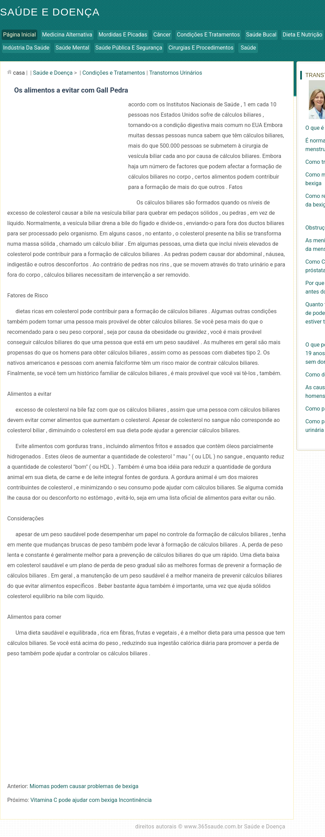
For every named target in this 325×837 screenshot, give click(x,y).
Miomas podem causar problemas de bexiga (84, 786)
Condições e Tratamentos (208, 34)
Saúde (248, 47)
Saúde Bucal (261, 34)
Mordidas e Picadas (123, 34)
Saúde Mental (72, 47)
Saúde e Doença (53, 73)
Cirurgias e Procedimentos (201, 47)
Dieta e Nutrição (302, 34)
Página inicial (19, 34)
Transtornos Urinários (175, 73)
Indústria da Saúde (26, 47)
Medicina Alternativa (67, 34)
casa (19, 73)
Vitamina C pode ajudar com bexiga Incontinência (91, 800)
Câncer (162, 34)
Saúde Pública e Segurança (128, 47)
